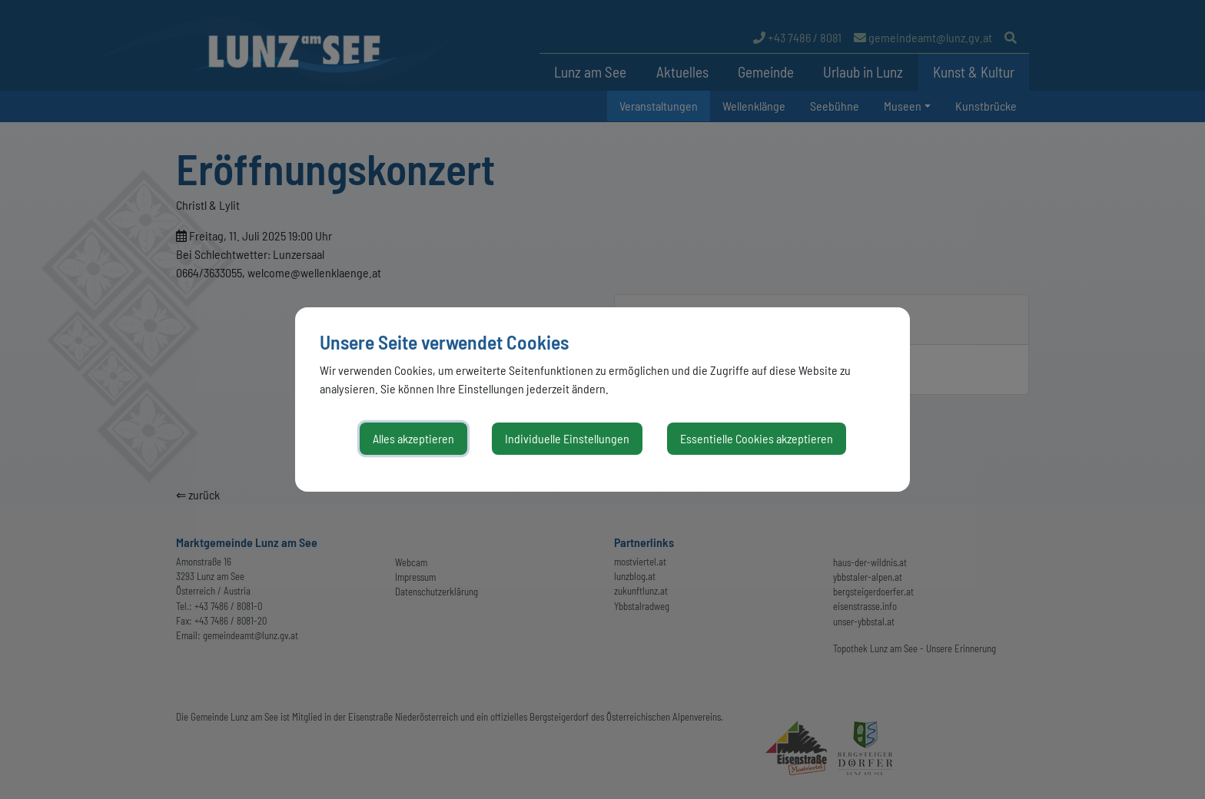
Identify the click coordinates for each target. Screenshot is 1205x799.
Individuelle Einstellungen (567, 438)
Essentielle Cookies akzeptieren (756, 438)
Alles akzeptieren (413, 438)
